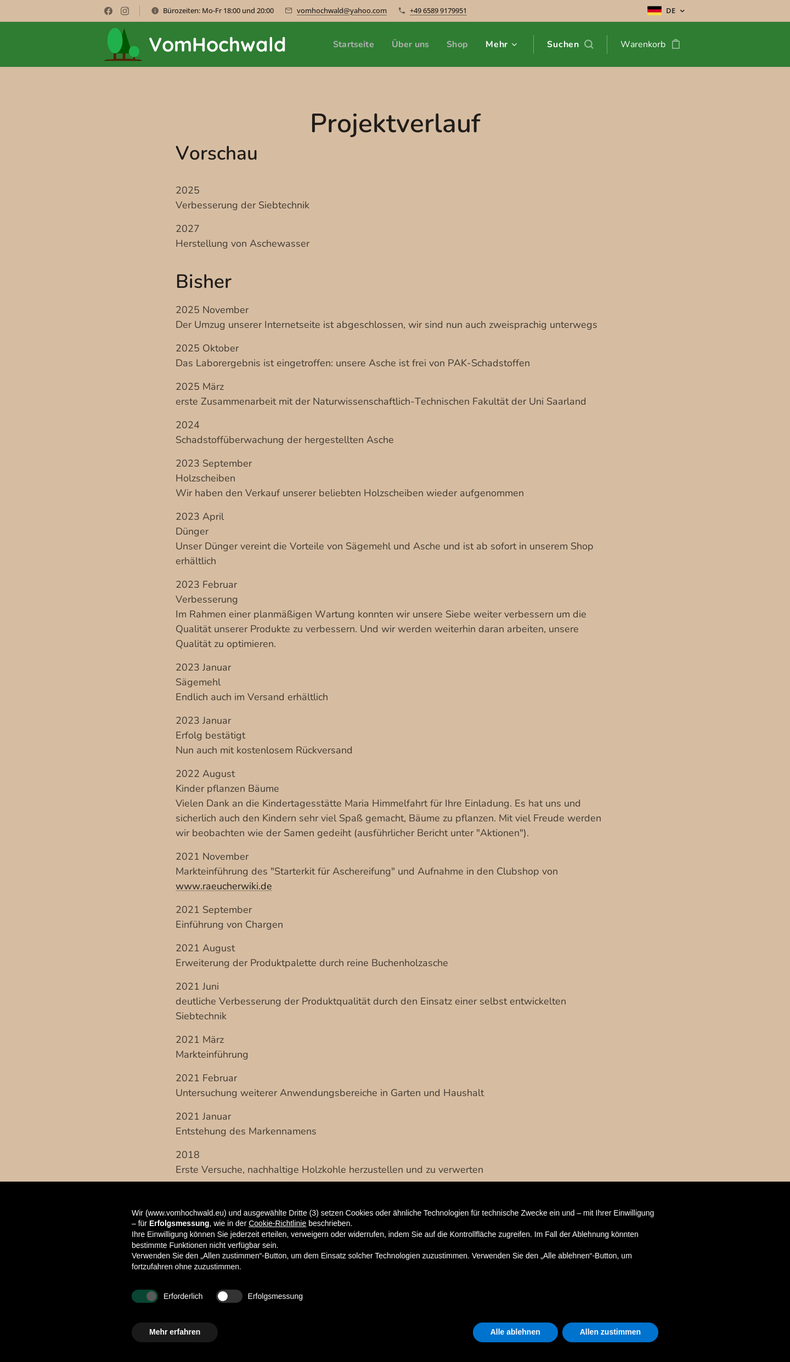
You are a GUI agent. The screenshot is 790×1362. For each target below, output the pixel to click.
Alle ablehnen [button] (515, 1331)
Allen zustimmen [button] (610, 1331)
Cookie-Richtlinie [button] (277, 1223)
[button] (570, 44)
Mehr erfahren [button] (174, 1331)
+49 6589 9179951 (438, 10)
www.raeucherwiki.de (224, 886)
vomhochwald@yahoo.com (342, 10)
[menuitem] (351, 44)
